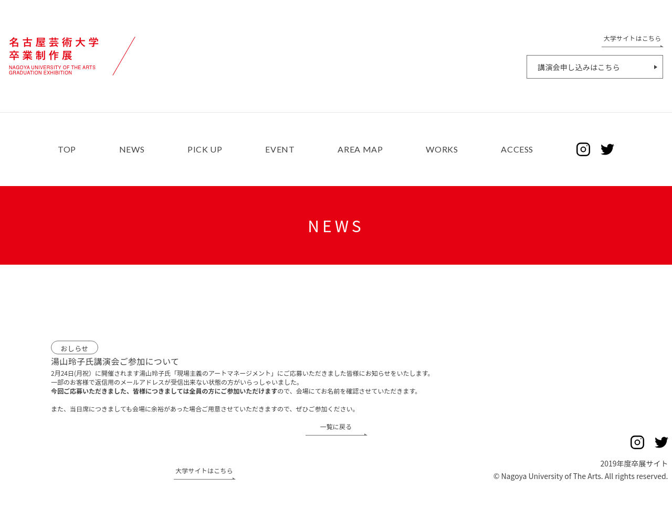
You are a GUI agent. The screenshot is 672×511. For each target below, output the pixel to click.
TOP (67, 149)
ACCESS (517, 149)
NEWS (132, 149)
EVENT (280, 149)
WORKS (442, 149)
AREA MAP (360, 149)
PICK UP (204, 149)
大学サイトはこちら (204, 471)
